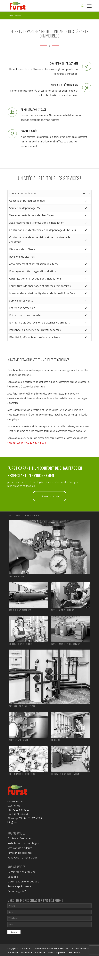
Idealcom (64, 948)
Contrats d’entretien (20, 643)
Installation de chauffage (65, 643)
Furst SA (28, 948)
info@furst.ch (14, 822)
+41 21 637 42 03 (33, 818)
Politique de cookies (44, 952)
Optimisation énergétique (23, 773)
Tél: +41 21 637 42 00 (18, 809)
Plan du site (74, 952)
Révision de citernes (20, 610)
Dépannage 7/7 (16, 576)
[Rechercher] (81, 5)
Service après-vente (20, 739)
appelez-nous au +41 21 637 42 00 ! (26, 442)
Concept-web (51, 948)
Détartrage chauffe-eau (22, 706)
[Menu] (88, 5)
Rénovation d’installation (65, 773)
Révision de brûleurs (62, 610)
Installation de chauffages (23, 843)
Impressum (61, 952)
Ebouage (55, 739)
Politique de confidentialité (20, 952)
